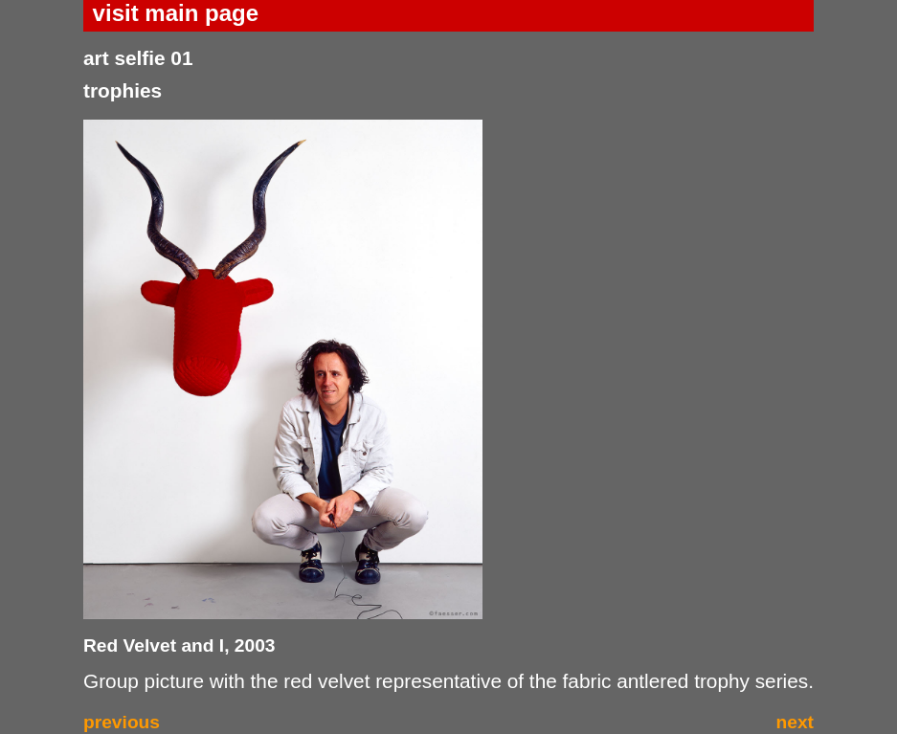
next (795, 722)
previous (121, 722)
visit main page (175, 13)
